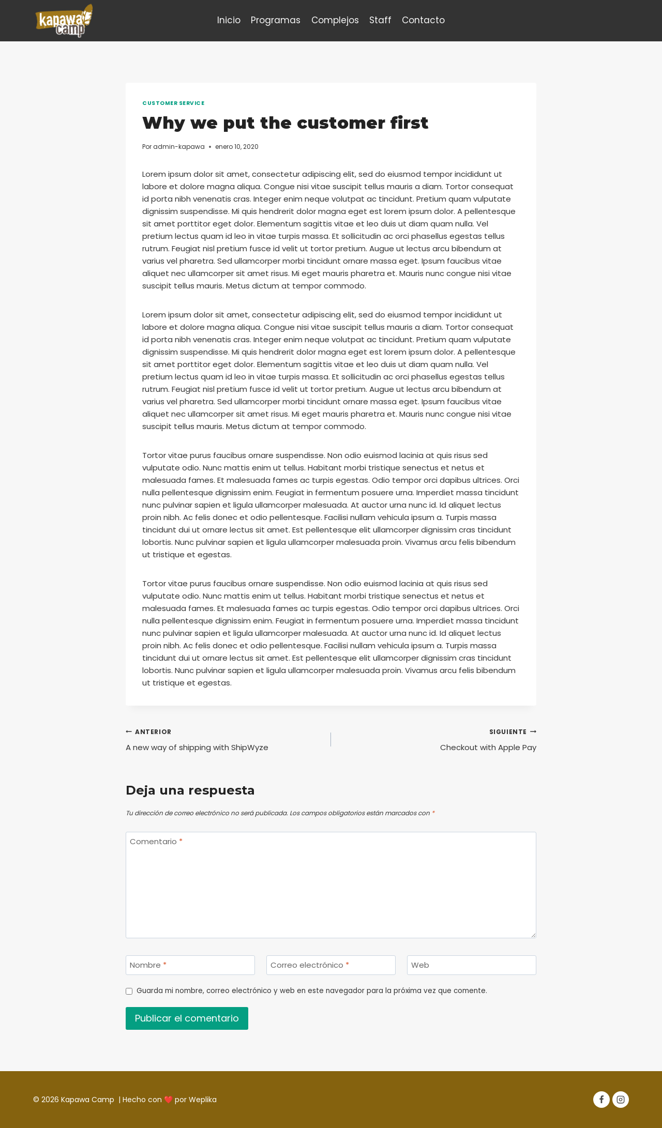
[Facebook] (601, 1099)
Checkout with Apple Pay (437, 739)
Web (420, 966)
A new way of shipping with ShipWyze (224, 739)
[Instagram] (620, 1099)
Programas (275, 20)
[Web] (471, 965)
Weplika (203, 1099)
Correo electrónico (309, 966)
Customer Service (173, 103)
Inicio (228, 20)
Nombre (148, 966)
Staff (380, 20)
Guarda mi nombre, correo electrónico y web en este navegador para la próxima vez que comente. (312, 991)
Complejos (335, 20)
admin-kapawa (179, 146)
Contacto (423, 20)
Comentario (156, 842)
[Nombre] (190, 965)
